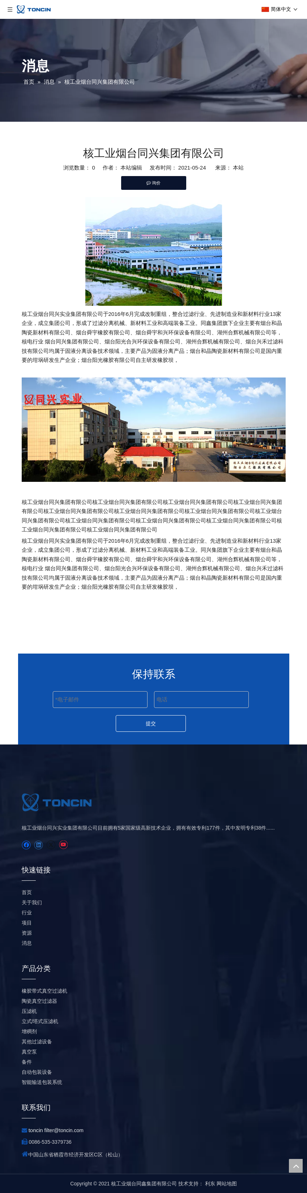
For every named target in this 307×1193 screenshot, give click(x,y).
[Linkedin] (38, 845)
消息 (27, 943)
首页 (27, 892)
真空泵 (29, 1052)
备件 (27, 1062)
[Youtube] (63, 845)
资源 (27, 933)
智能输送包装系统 (42, 1082)
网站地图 (227, 1183)
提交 (151, 723)
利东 (210, 1183)
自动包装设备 (37, 1072)
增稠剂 (29, 1031)
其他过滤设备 (37, 1041)
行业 (27, 912)
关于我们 (32, 902)
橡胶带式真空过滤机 (44, 991)
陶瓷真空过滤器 (39, 1001)
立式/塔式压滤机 (40, 1021)
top (296, 1166)
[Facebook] (26, 845)
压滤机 (29, 1011)
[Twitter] (50, 845)
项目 (27, 923)
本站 (238, 167)
